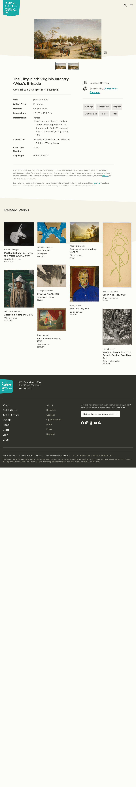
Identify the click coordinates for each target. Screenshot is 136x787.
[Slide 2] (73, 66)
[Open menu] (131, 6)
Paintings (88, 107)
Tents (114, 114)
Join (5, 434)
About (49, 405)
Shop (6, 425)
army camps (90, 114)
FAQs (49, 424)
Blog (6, 429)
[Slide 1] (60, 66)
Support (50, 434)
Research (51, 410)
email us (105, 176)
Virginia (117, 107)
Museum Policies (26, 455)
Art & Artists (11, 415)
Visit (6, 405)
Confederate (103, 107)
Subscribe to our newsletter (98, 414)
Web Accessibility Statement (57, 455)
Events (7, 420)
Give (6, 439)
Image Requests (9, 455)
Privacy (39, 455)
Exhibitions (10, 410)
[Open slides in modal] (105, 53)
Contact (50, 415)
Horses (104, 114)
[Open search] (125, 6)
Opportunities (53, 419)
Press (49, 429)
